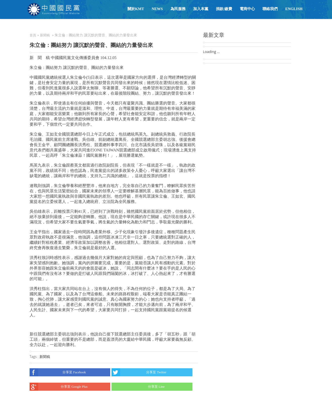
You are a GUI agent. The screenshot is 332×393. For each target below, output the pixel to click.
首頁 (33, 35)
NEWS (157, 9)
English (293, 9)
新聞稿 (45, 35)
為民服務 (178, 9)
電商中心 (247, 9)
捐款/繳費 (224, 9)
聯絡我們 (270, 9)
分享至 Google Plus (59, 387)
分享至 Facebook (58, 372)
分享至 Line (138, 387)
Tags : (34, 356)
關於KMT (135, 9)
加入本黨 (200, 9)
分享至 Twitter (139, 372)
